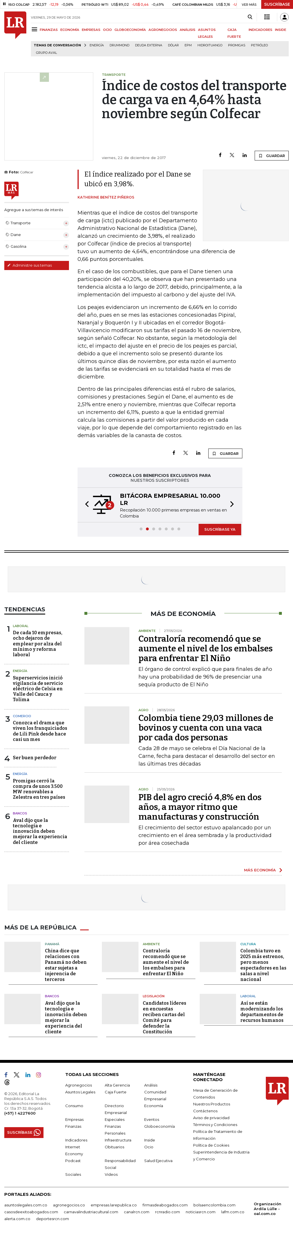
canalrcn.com (136, 1212)
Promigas (236, 45)
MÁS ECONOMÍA (260, 870)
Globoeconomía (159, 1126)
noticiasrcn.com (200, 1212)
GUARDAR (271, 155)
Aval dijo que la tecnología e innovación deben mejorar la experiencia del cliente (40, 831)
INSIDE (280, 30)
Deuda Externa (148, 45)
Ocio (148, 1147)
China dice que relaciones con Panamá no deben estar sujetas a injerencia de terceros (66, 965)
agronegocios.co (69, 1205)
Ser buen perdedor (34, 757)
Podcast (73, 1160)
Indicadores (76, 1140)
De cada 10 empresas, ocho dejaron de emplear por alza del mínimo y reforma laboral (37, 643)
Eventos (151, 1119)
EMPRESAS (91, 30)
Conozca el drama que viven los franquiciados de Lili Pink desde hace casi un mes (40, 731)
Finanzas (73, 1126)
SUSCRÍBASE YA (219, 529)
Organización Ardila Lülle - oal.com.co (267, 1209)
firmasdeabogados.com (165, 1205)
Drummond (119, 45)
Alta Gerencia (117, 1085)
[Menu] (35, 29)
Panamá (52, 944)
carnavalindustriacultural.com (91, 1212)
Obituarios (114, 1147)
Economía (153, 1105)
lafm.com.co (232, 1212)
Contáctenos (205, 1111)
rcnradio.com (167, 1212)
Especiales (114, 1119)
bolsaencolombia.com (214, 1205)
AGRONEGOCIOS (163, 30)
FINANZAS (49, 30)
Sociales (73, 1174)
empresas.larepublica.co (114, 1205)
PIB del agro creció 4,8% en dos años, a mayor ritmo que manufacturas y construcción (200, 807)
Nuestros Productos (211, 1104)
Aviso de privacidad (211, 1117)
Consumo (74, 1105)
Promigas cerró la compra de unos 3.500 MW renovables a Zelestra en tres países (39, 789)
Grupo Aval (46, 53)
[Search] (250, 17)
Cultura (248, 944)
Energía (97, 45)
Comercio (22, 716)
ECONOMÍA (69, 30)
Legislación (154, 996)
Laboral (20, 626)
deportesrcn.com (52, 1218)
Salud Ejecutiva (158, 1160)
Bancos (20, 813)
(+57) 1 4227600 (19, 1113)
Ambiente (151, 944)
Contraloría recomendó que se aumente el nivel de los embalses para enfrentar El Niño (205, 648)
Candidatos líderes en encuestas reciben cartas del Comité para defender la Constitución (164, 1017)
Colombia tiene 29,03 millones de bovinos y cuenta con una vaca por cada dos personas (205, 728)
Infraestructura (118, 1140)
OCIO (107, 30)
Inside (149, 1140)
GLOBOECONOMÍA (130, 30)
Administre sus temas (29, 265)
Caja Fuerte (115, 1092)
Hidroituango (209, 45)
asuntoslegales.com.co (25, 1205)
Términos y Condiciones (215, 1124)
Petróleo (259, 45)
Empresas (74, 1119)
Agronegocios (78, 1085)
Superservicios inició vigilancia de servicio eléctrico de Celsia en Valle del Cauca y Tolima (38, 689)
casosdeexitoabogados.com (31, 1212)
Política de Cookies (211, 1145)
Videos (111, 1174)
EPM (188, 45)
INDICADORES (260, 30)
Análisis (150, 1085)
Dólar (173, 45)
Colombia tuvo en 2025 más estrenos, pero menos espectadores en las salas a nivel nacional (263, 965)
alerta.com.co (17, 1218)
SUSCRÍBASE (277, 4)
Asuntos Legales (80, 1092)
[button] (85, 505)
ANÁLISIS (187, 30)
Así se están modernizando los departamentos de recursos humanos (262, 1011)
